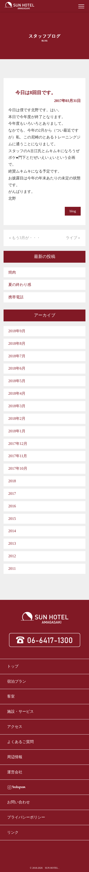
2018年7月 (16, 356)
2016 (12, 506)
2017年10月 (17, 468)
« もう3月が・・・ (24, 238)
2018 (12, 481)
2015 (12, 519)
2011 (12, 569)
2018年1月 (16, 431)
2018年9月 (16, 331)
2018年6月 (16, 368)
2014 (12, 531)
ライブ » (73, 238)
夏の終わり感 (19, 285)
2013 (12, 543)
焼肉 (12, 272)
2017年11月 (17, 456)
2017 (12, 493)
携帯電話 (15, 297)
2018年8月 (16, 343)
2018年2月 (16, 418)
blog (73, 211)
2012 (12, 556)
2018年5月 (16, 381)
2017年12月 (17, 444)
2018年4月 (16, 393)
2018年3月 (16, 406)
